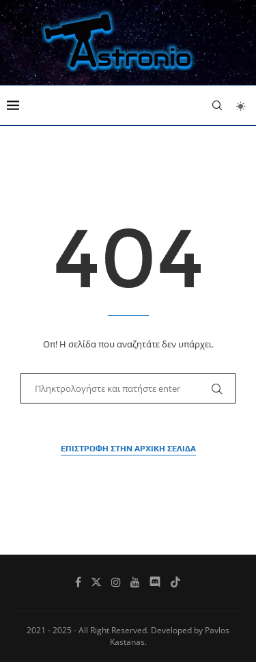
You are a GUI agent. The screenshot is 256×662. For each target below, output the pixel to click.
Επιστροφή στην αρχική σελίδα (128, 448)
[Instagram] (116, 582)
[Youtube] (135, 582)
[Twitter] (96, 582)
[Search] (217, 105)
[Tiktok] (175, 582)
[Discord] (155, 582)
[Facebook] (78, 582)
